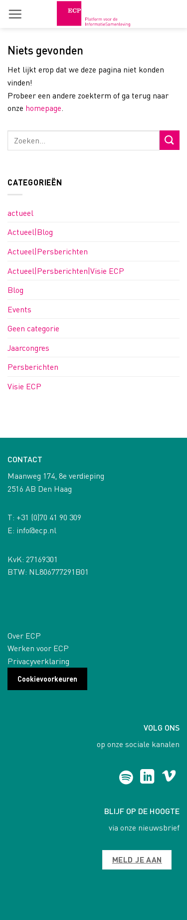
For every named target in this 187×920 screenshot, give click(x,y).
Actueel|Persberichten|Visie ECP (65, 270)
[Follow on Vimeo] (169, 778)
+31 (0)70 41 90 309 (48, 517)
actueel (20, 212)
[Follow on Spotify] (126, 778)
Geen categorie (33, 328)
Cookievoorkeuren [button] (47, 678)
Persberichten (32, 366)
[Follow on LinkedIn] (147, 778)
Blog (15, 289)
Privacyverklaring (38, 661)
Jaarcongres (28, 347)
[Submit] (170, 140)
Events (19, 309)
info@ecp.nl (36, 530)
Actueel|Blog (30, 231)
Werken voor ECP (38, 648)
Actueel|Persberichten (47, 251)
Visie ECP (24, 386)
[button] (14, 14)
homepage (43, 107)
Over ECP (24, 635)
